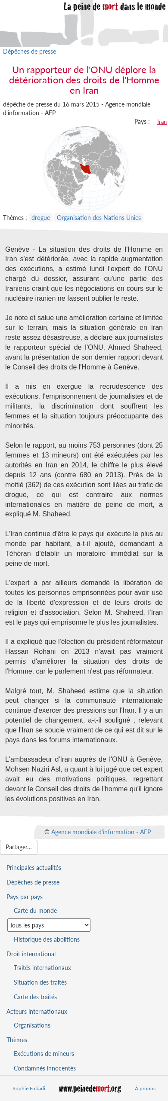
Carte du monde (35, 910)
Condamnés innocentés (45, 1068)
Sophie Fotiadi (28, 1088)
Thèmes (16, 1039)
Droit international (31, 954)
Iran (162, 121)
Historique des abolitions (47, 939)
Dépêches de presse (29, 51)
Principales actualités (33, 867)
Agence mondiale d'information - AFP (101, 831)
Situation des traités (40, 982)
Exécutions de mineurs (44, 1053)
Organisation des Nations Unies (99, 217)
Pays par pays (24, 896)
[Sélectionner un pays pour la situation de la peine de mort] (48, 925)
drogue (40, 217)
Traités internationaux (42, 967)
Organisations (32, 1025)
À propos (145, 1088)
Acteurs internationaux (36, 1011)
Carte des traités (35, 996)
